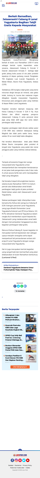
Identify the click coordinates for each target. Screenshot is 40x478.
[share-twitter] (18, 286)
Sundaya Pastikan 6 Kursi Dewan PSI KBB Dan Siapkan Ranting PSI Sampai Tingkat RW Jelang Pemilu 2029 (14, 358)
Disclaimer (18, 465)
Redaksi (10, 465)
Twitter (25, 461)
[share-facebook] (14, 286)
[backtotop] (20, 451)
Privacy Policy (27, 465)
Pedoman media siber (17, 468)
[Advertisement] (20, 425)
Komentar (20, 290)
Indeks (28, 468)
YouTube (29, 461)
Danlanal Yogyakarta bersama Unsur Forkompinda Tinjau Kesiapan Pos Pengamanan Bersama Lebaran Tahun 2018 (19, 269)
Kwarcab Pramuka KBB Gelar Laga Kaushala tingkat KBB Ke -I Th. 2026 (14, 327)
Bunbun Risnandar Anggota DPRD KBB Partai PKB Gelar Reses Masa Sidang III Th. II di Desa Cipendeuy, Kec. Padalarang (14, 348)
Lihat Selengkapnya (20, 367)
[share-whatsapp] (21, 286)
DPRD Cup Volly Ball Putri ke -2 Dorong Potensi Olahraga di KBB (13, 337)
